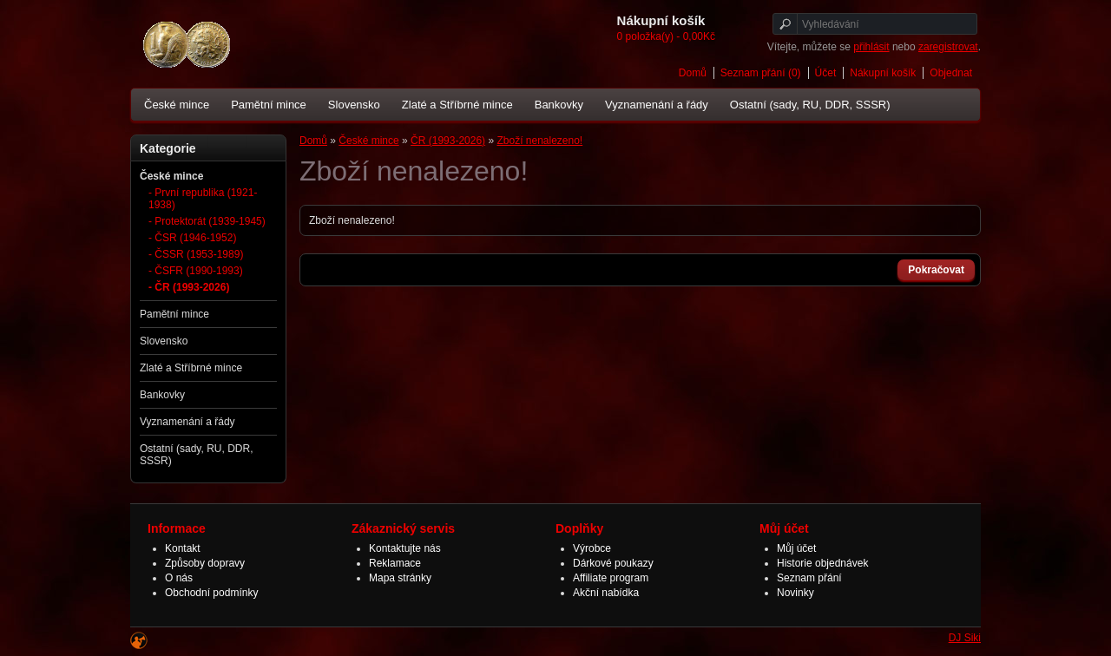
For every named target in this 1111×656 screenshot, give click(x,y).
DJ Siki (965, 638)
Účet (826, 73)
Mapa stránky (400, 578)
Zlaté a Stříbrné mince (457, 104)
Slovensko (354, 104)
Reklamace (395, 563)
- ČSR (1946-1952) (192, 238)
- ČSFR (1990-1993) (195, 271)
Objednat (951, 73)
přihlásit (871, 47)
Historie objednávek (822, 563)
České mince (176, 104)
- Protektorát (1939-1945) (207, 221)
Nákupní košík (883, 73)
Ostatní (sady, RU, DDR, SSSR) (810, 104)
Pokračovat (936, 270)
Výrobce (592, 548)
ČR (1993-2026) (448, 140)
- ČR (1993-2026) (188, 287)
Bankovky (559, 104)
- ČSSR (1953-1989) (195, 254)
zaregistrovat (948, 47)
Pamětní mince (268, 104)
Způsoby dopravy (205, 563)
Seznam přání (809, 578)
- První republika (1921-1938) (202, 199)
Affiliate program (610, 578)
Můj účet (796, 548)
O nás (179, 578)
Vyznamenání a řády (656, 104)
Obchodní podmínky (211, 593)
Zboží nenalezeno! (539, 140)
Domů (693, 73)
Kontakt (183, 548)
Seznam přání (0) (760, 73)
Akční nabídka (606, 593)
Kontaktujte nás (405, 548)
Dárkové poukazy (613, 563)
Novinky (795, 593)
